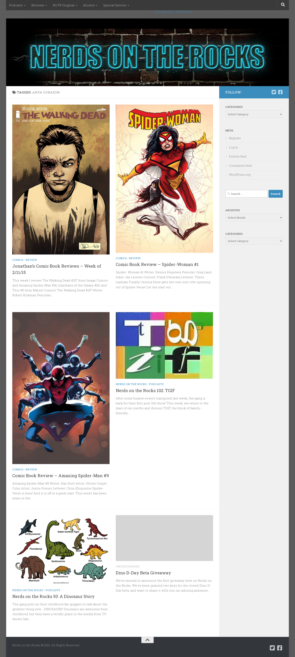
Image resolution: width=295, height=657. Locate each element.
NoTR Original (63, 5)
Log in (233, 147)
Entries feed (237, 156)
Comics (17, 260)
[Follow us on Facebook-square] (280, 92)
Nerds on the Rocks (131, 384)
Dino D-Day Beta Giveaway (143, 573)
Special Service (114, 5)
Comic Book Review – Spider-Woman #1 (157, 264)
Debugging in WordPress (174, 11)
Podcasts (16, 5)
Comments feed (240, 166)
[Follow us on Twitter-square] (273, 92)
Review (31, 260)
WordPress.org (239, 175)
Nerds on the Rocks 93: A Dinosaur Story (53, 596)
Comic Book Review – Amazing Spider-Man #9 (60, 475)
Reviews (37, 5)
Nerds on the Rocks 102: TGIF (145, 390)
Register (235, 138)
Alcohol (89, 5)
